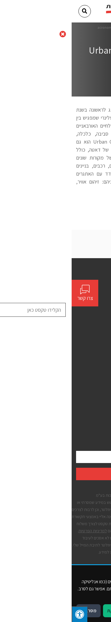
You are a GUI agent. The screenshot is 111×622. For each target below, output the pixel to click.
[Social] (104, 315)
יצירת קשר (98, 363)
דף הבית (82, 27)
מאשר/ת (44, 610)
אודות (102, 342)
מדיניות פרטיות (94, 414)
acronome (34, 27)
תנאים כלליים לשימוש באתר (82, 394)
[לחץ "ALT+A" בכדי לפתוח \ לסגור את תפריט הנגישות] (8, 614)
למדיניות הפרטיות (21, 530)
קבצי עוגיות (97, 425)
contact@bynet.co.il (84, 304)
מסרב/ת (17, 610)
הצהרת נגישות (94, 404)
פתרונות (100, 352)
